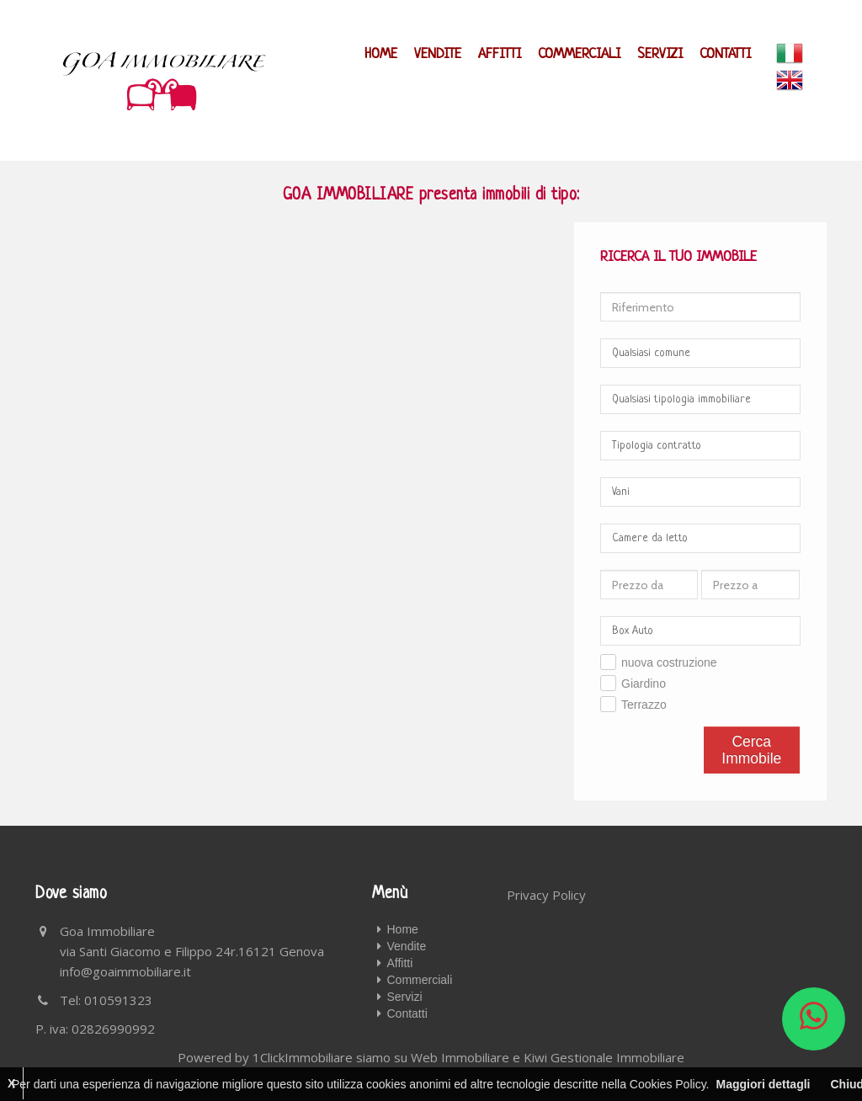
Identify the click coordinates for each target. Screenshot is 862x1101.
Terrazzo (644, 704)
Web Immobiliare (460, 1057)
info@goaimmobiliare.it (125, 971)
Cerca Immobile (751, 750)
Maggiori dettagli (763, 1084)
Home (380, 54)
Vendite (437, 54)
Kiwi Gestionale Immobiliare (604, 1057)
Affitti (499, 54)
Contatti (725, 54)
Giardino (643, 683)
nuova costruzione (669, 662)
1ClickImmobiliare (303, 1057)
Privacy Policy (546, 894)
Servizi (660, 54)
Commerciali (579, 54)
